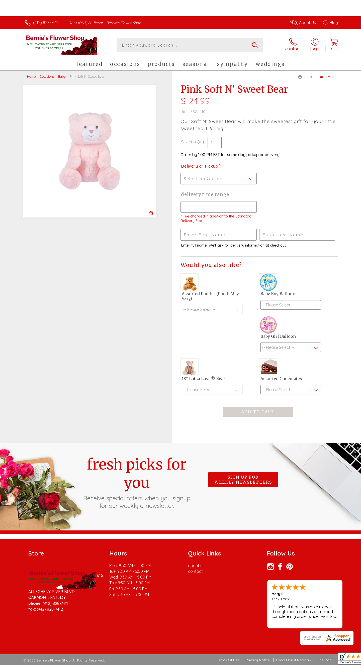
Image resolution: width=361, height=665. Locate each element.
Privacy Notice (258, 660)
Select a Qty (192, 141)
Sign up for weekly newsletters (243, 480)
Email (327, 76)
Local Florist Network (293, 660)
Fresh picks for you (136, 482)
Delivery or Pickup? (200, 166)
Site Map (324, 660)
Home (31, 76)
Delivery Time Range (205, 194)
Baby (62, 76)
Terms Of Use (228, 660)
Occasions (47, 76)
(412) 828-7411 (45, 22)
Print (306, 76)
